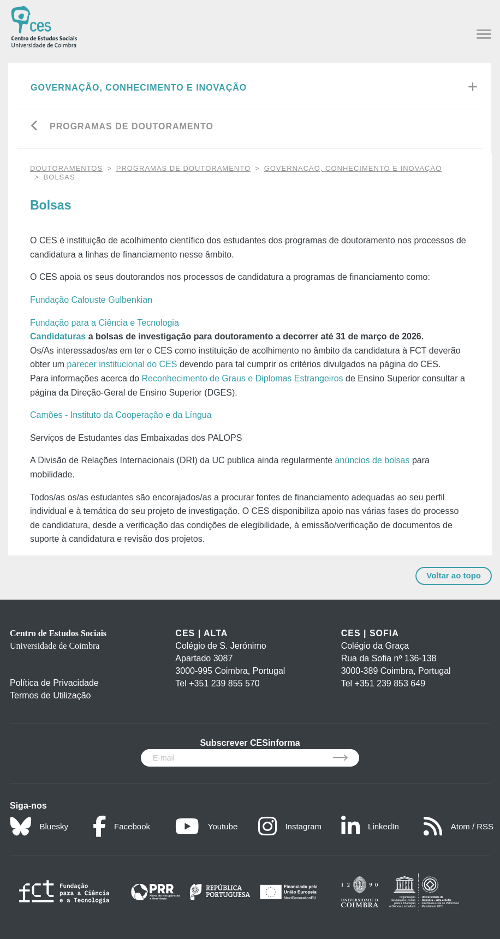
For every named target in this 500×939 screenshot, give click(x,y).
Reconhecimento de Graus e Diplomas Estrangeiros (242, 378)
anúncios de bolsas (372, 460)
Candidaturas (58, 336)
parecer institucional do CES (122, 364)
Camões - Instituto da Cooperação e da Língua (121, 415)
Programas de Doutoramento (131, 126)
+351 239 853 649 (390, 683)
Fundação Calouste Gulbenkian (91, 299)
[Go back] (35, 127)
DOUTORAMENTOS (66, 168)
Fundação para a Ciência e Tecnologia (104, 322)
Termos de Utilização (50, 695)
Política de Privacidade (54, 682)
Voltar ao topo (453, 575)
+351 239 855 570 (224, 683)
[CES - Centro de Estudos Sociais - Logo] (44, 25)
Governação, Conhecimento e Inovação (139, 87)
